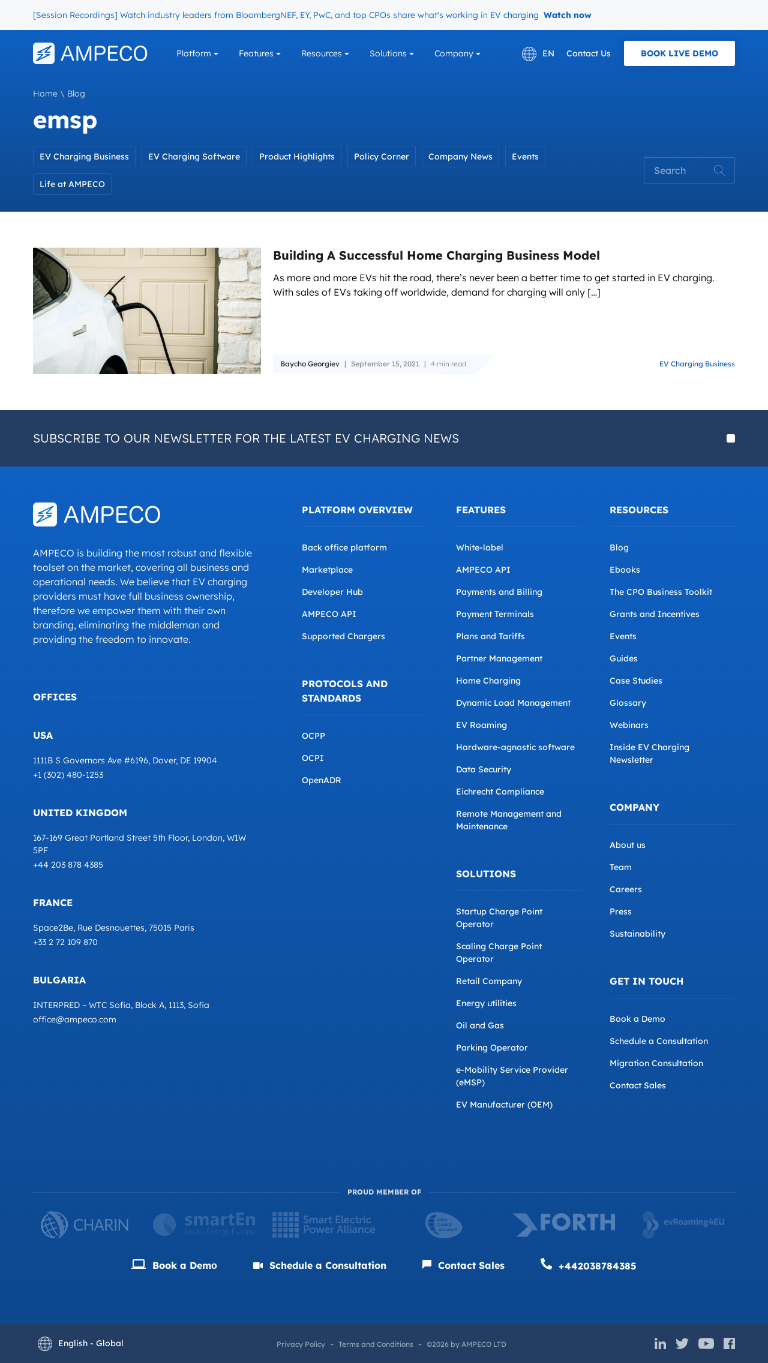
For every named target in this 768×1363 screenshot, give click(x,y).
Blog (76, 93)
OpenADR (321, 780)
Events (525, 156)
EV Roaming (481, 725)
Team (621, 867)
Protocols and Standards (345, 691)
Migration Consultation (656, 1063)
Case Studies (636, 680)
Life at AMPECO (72, 184)
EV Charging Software (194, 156)
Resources (321, 53)
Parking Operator (492, 1047)
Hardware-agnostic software (515, 747)
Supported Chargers (343, 636)
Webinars (629, 725)
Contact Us (588, 53)
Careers (626, 889)
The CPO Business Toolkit (661, 591)
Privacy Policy (301, 1344)
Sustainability (637, 933)
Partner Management (499, 658)
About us (628, 845)
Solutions (388, 53)
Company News (460, 156)
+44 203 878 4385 (68, 864)
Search (719, 170)
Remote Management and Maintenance (509, 820)
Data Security (483, 769)
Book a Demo (637, 1018)
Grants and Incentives (655, 614)
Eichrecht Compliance (500, 791)
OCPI (313, 758)
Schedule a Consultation (659, 1041)
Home (45, 93)
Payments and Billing (499, 591)
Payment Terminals (495, 614)
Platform (193, 53)
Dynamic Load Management (513, 702)
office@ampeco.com (74, 1019)
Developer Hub (332, 591)
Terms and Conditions (375, 1344)
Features (256, 53)
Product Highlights (297, 156)
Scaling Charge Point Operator (499, 952)
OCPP (313, 735)
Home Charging (488, 680)
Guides (624, 658)
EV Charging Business (84, 156)
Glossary (628, 702)
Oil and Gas (480, 1025)
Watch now (568, 15)
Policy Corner (381, 156)
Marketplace (327, 569)
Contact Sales (638, 1085)
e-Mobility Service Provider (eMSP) (512, 1076)
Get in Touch (646, 981)
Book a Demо (174, 1265)
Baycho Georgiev (310, 361)
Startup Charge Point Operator (499, 917)
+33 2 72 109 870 (65, 942)
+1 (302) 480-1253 (68, 775)
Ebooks (625, 569)
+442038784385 (589, 1265)
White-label (479, 547)
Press (621, 911)
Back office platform (344, 547)
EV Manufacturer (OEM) (504, 1104)
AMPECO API (329, 614)
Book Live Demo (679, 53)
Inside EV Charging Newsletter (649, 753)
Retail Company (489, 981)
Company (453, 53)
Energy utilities (486, 1003)
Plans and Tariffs (490, 636)
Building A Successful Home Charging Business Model (436, 255)
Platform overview (357, 510)
